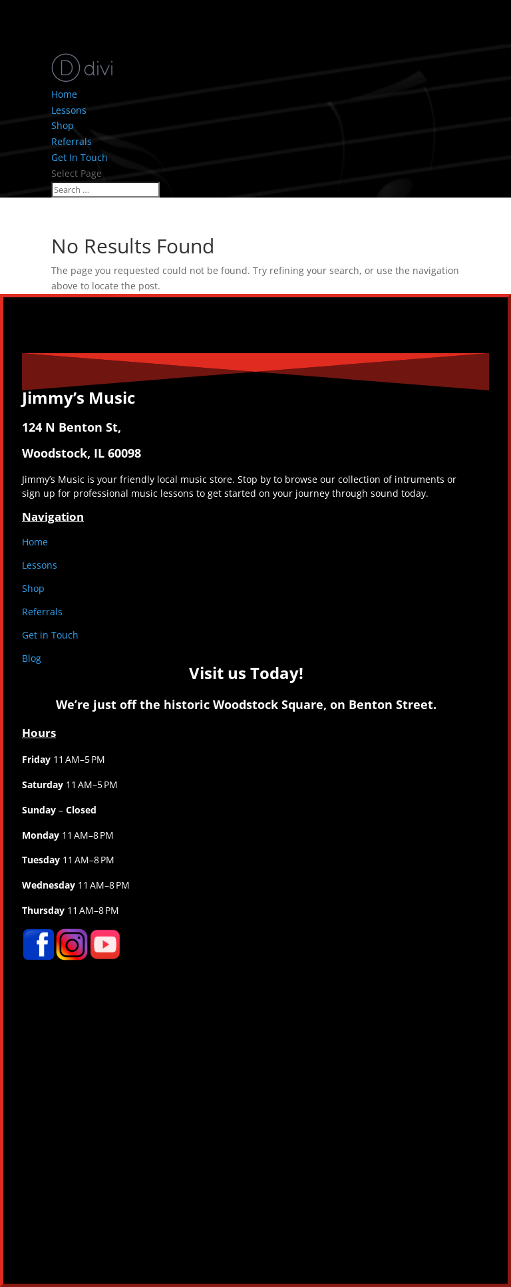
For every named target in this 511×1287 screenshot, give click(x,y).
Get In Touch (79, 157)
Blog (31, 658)
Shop (62, 125)
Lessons (68, 110)
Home (64, 94)
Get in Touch (50, 635)
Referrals (71, 141)
